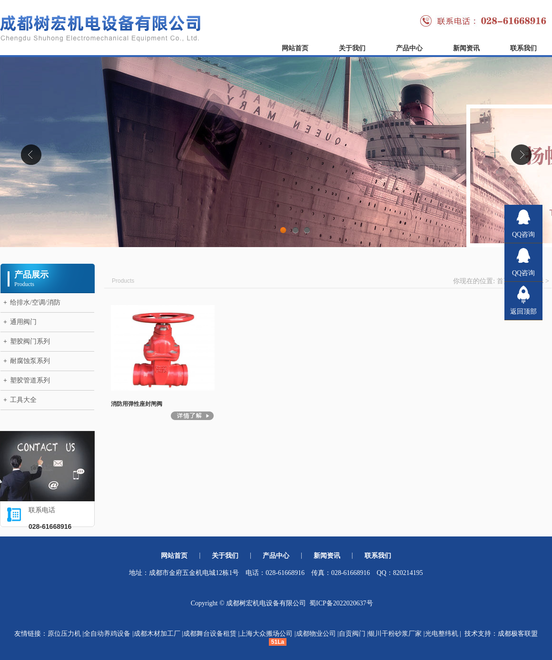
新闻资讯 (466, 48)
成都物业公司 (316, 633)
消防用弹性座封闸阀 (136, 404)
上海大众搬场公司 (266, 633)
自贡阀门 (352, 633)
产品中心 (409, 48)
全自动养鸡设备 (107, 633)
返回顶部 (523, 311)
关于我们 (352, 48)
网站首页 (295, 48)
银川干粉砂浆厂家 (395, 633)
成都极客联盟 (518, 633)
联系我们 (523, 48)
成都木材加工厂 (157, 633)
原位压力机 (64, 633)
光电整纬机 (441, 633)
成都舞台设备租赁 (210, 633)
